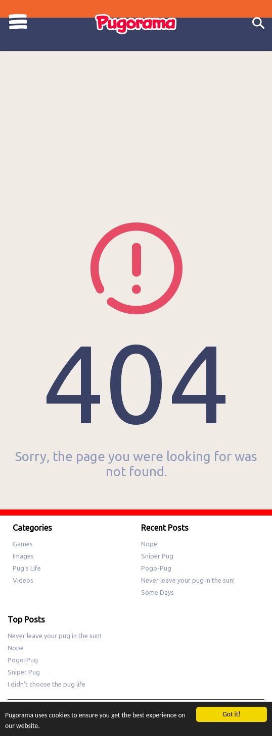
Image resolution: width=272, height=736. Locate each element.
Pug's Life (27, 568)
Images (23, 555)
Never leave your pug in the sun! (188, 580)
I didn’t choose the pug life (46, 684)
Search (258, 23)
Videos (23, 580)
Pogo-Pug (156, 568)
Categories (18, 22)
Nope (149, 543)
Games (23, 543)
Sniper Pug (157, 555)
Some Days (157, 592)
